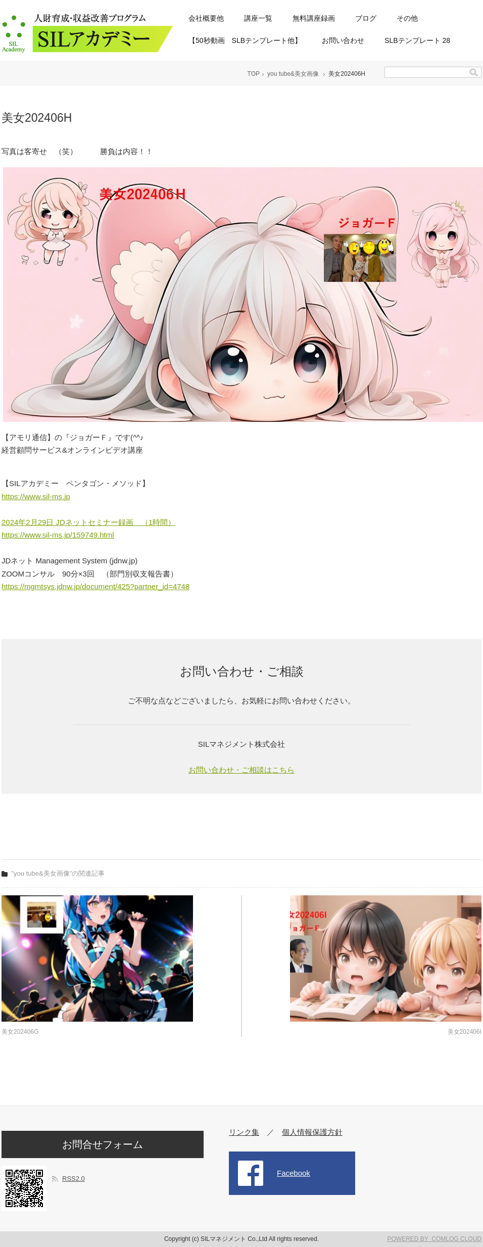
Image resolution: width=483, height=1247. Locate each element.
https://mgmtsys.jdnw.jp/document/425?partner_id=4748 (95, 586)
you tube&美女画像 (293, 73)
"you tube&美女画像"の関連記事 (58, 873)
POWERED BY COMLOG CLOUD (434, 1238)
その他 (407, 18)
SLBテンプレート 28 (417, 40)
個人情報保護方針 (312, 1132)
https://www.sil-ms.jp (36, 496)
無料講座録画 (314, 18)
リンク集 (244, 1132)
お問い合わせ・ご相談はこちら (241, 769)
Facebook (293, 1173)
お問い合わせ (343, 40)
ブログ (365, 18)
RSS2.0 (73, 1178)
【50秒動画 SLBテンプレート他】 (245, 40)
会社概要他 (206, 18)
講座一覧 (258, 18)
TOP (254, 73)
